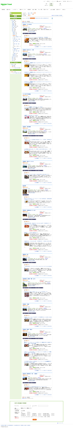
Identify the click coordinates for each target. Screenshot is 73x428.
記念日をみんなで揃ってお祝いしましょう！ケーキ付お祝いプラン (36, 291)
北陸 (12, 28)
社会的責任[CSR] (17, 425)
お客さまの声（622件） (27, 257)
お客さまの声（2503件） (27, 332)
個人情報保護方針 (10, 425)
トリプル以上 (41, 416)
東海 (12, 29)
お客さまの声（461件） (27, 376)
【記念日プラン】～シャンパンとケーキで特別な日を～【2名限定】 (36, 37)
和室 (45, 416)
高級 (12, 65)
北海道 (13, 21)
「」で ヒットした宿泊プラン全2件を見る (44, 123)
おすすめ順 (27, 18)
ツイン (36, 416)
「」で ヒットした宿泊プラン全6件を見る (44, 370)
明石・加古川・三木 (16, 41)
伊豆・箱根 (14, 26)
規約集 (25, 425)
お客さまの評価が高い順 (44, 18)
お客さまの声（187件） (27, 27)
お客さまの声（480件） (27, 213)
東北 (12, 22)
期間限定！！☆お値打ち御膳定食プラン (31, 232)
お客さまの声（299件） (27, 281)
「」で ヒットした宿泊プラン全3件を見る (44, 251)
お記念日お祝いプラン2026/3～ (31, 115)
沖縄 (12, 60)
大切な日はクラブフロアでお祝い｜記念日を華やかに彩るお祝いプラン (36, 174)
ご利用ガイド (48, 1)
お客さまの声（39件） (26, 96)
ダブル (32, 416)
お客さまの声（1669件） (27, 164)
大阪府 (14, 34)
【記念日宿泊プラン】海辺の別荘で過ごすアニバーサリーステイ (35, 386)
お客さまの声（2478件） (27, 129)
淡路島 (14, 53)
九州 (12, 59)
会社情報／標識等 (4, 425)
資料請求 (28, 425)
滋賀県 (14, 32)
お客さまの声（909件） (27, 52)
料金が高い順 (37, 18)
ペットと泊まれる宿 (15, 67)
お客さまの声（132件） (27, 188)
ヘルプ (44, 1)
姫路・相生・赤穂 (16, 43)
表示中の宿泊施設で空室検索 (57, 15)
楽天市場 (64, 1)
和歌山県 (14, 55)
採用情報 (22, 425)
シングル (23, 416)
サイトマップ (54, 1)
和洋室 (49, 416)
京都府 (14, 33)
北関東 (13, 23)
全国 (12, 20)
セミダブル (28, 416)
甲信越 (13, 27)
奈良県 (14, 54)
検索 (35, 419)
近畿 (12, 30)
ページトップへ (60, 423)
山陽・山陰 (14, 56)
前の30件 (24, 22)
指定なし (29, 14)
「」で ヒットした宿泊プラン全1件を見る (44, 46)
